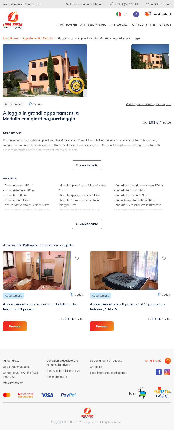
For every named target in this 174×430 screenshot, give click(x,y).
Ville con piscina (93, 25)
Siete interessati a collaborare (84, 4)
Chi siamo (96, 366)
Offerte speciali (158, 25)
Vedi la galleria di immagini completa (148, 104)
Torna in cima (153, 360)
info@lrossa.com (161, 4)
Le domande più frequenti (106, 360)
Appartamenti (66, 25)
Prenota (15, 326)
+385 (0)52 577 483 (127, 4)
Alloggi (138, 25)
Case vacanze (118, 25)
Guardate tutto (87, 165)
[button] (43, 287)
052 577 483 (23, 373)
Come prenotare (56, 377)
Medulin (38, 104)
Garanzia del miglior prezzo (63, 371)
